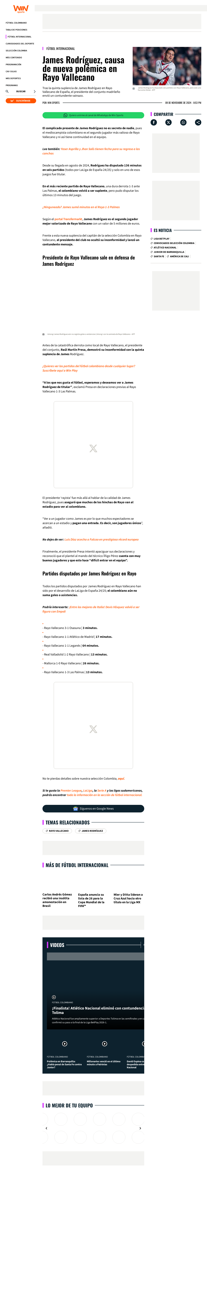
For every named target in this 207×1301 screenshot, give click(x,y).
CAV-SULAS (11, 71)
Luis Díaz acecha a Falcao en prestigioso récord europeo (102, 539)
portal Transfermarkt (68, 219)
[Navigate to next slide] (140, 1128)
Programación (13, 64)
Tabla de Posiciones (16, 29)
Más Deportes (13, 78)
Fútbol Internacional (19, 36)
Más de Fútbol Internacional (77, 864)
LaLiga (87, 790)
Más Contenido (14, 57)
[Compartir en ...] (198, 122)
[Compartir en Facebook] (154, 122)
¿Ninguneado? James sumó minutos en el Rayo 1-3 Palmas (81, 207)
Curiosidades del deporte (20, 43)
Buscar (21, 91)
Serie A (101, 790)
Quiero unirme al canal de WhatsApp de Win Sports (93, 115)
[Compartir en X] (168, 122)
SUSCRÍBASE (20, 100)
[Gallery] (93, 1128)
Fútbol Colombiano (16, 22)
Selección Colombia (16, 50)
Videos (57, 944)
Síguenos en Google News (93, 808)
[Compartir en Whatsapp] (183, 122)
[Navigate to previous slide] (46, 1128)
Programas (12, 85)
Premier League (71, 790)
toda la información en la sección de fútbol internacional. (104, 795)
